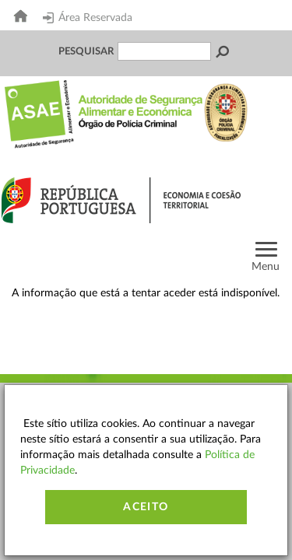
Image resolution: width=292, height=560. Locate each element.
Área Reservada (87, 18)
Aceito (145, 507)
